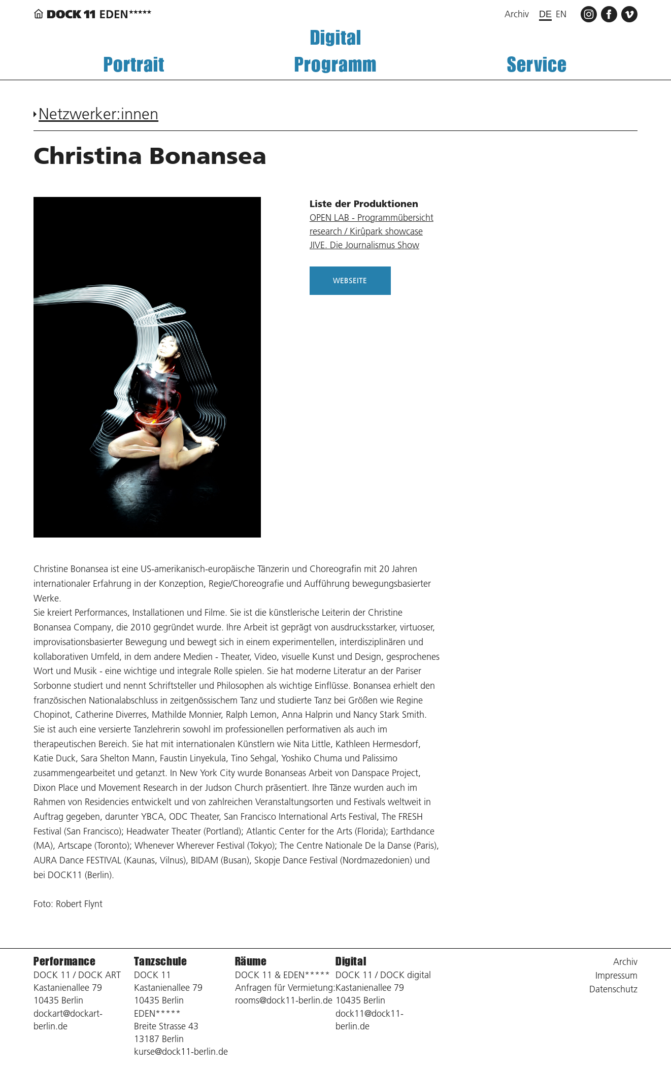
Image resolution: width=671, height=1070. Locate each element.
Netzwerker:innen (98, 114)
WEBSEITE (350, 280)
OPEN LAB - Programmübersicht (371, 217)
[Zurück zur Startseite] (94, 14)
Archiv (517, 14)
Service (537, 64)
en (561, 14)
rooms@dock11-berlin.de (283, 1000)
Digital (335, 37)
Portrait (134, 64)
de (545, 14)
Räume (251, 961)
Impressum (616, 975)
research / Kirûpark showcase (366, 231)
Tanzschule (160, 961)
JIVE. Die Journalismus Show (364, 245)
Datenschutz (613, 989)
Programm (335, 64)
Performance (64, 961)
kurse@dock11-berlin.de (181, 1051)
